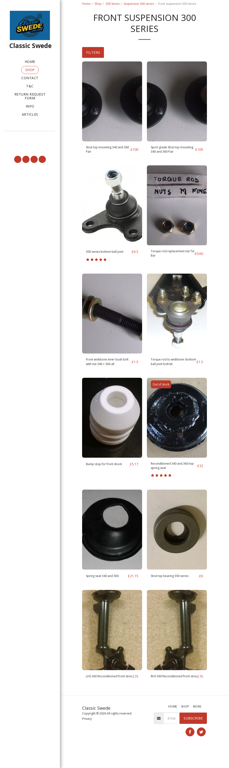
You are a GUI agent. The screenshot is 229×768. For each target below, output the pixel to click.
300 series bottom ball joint (105, 257)
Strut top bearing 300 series (174, 588)
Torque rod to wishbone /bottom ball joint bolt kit (171, 371)
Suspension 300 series (139, 4)
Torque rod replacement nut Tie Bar (171, 257)
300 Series (113, 4)
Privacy (87, 737)
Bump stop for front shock (102, 477)
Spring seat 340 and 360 (106, 588)
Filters (93, 52)
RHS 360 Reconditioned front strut (170, 692)
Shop (98, 4)
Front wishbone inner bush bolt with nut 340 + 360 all (108, 371)
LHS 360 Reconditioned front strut (105, 692)
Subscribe (193, 736)
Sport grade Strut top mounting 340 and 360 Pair (169, 150)
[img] (112, 101)
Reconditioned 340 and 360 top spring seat (173, 477)
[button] (29, 137)
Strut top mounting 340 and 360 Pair (105, 150)
